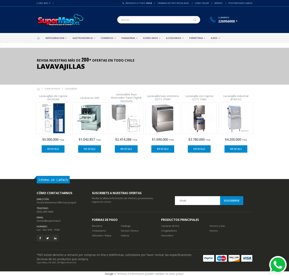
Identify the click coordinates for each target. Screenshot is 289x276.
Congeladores (169, 230)
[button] (228, 21)
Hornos (214, 230)
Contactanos (99, 230)
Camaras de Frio (170, 226)
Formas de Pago (105, 220)
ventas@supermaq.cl (48, 220)
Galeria (125, 235)
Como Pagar (202, 3)
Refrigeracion (55, 38)
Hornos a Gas (217, 226)
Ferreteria (196, 38)
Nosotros (97, 226)
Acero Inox (150, 38)
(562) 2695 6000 (45, 211)
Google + (110, 273)
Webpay (218, 3)
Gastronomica (82, 38)
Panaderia (128, 38)
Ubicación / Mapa (101, 235)
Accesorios (173, 38)
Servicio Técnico (130, 230)
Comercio (107, 38)
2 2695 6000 (42, 3)
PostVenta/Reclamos (240, 3)
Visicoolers (167, 235)
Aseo (214, 38)
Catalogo (126, 226)
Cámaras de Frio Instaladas (173, 3)
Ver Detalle (53, 148)
